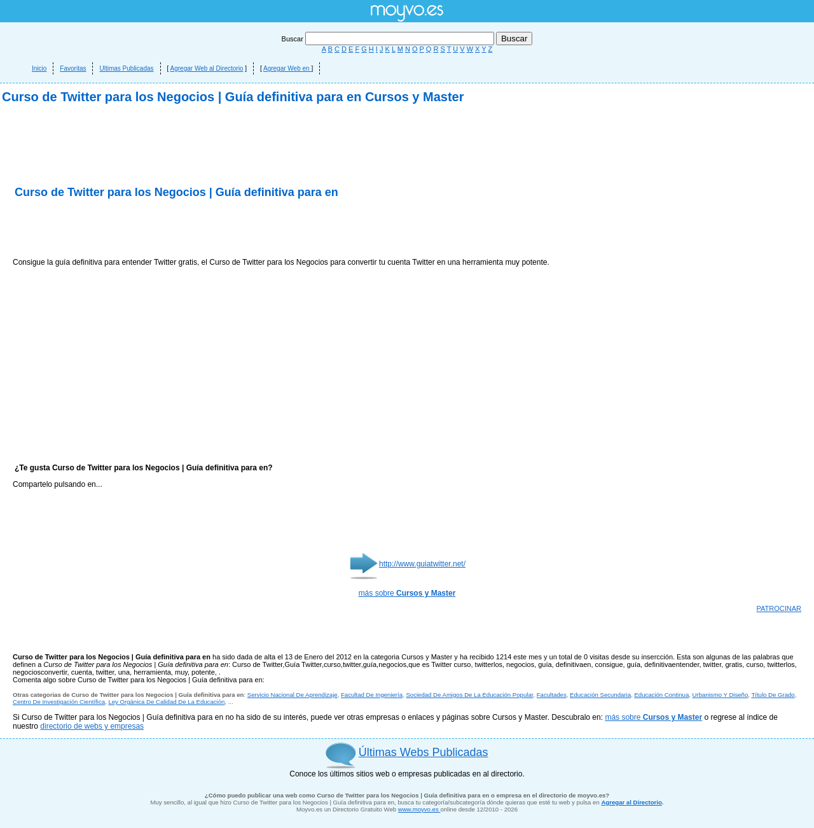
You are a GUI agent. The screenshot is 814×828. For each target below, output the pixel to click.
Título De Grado (772, 694)
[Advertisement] (161, 229)
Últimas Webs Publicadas (423, 752)
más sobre (407, 593)
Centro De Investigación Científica (59, 701)
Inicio (39, 68)
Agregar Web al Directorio (207, 68)
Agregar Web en (287, 68)
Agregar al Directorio (631, 802)
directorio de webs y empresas (92, 726)
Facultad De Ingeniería (372, 694)
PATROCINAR (779, 608)
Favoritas (73, 68)
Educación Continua (661, 694)
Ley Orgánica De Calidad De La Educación (166, 701)
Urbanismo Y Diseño (720, 694)
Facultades (552, 694)
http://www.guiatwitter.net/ (422, 563)
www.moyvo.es (419, 809)
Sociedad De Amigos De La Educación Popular (469, 694)
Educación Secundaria (600, 694)
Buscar (389, 39)
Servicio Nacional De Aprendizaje (292, 694)
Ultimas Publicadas (126, 68)
